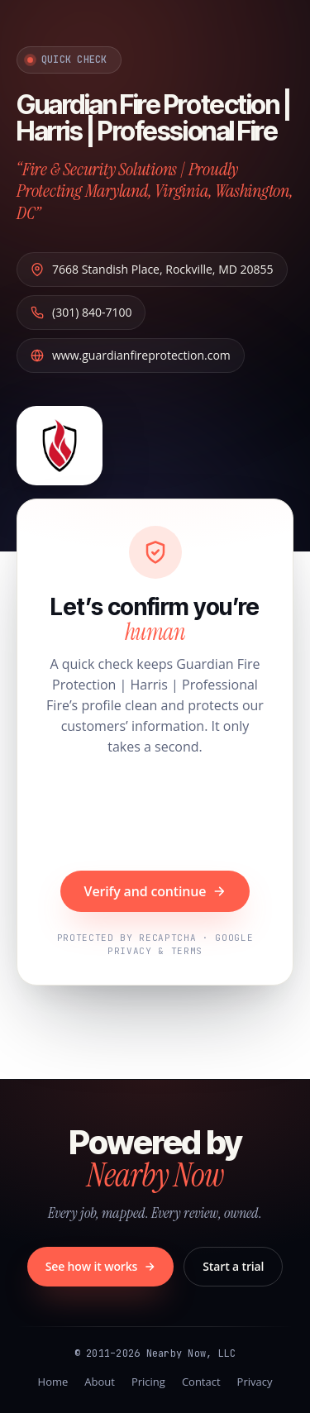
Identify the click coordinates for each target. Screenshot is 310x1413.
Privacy (255, 1381)
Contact (201, 1381)
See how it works (100, 1266)
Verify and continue (155, 891)
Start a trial (233, 1266)
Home (53, 1381)
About (99, 1381)
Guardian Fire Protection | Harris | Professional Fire (154, 117)
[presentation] (155, 815)
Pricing (148, 1381)
